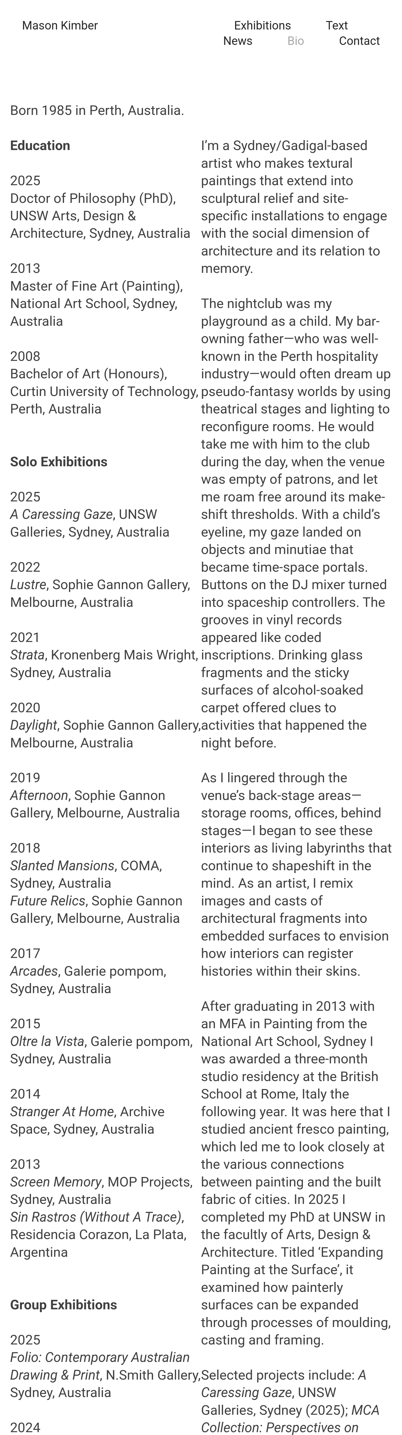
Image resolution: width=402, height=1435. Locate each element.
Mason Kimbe (58, 25)
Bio (295, 41)
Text (337, 25)
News (238, 41)
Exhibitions (262, 25)
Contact (359, 41)
